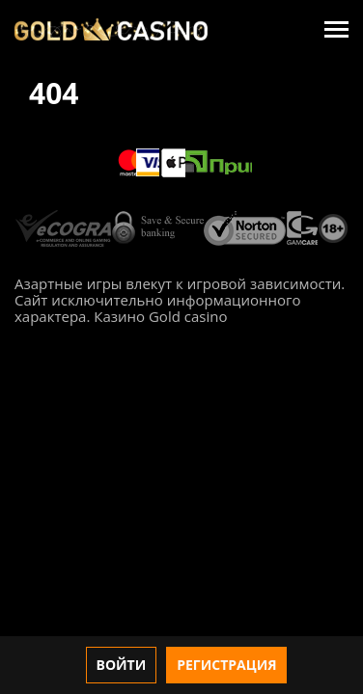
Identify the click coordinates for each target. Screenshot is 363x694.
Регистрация (226, 664)
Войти (122, 664)
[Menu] (336, 29)
